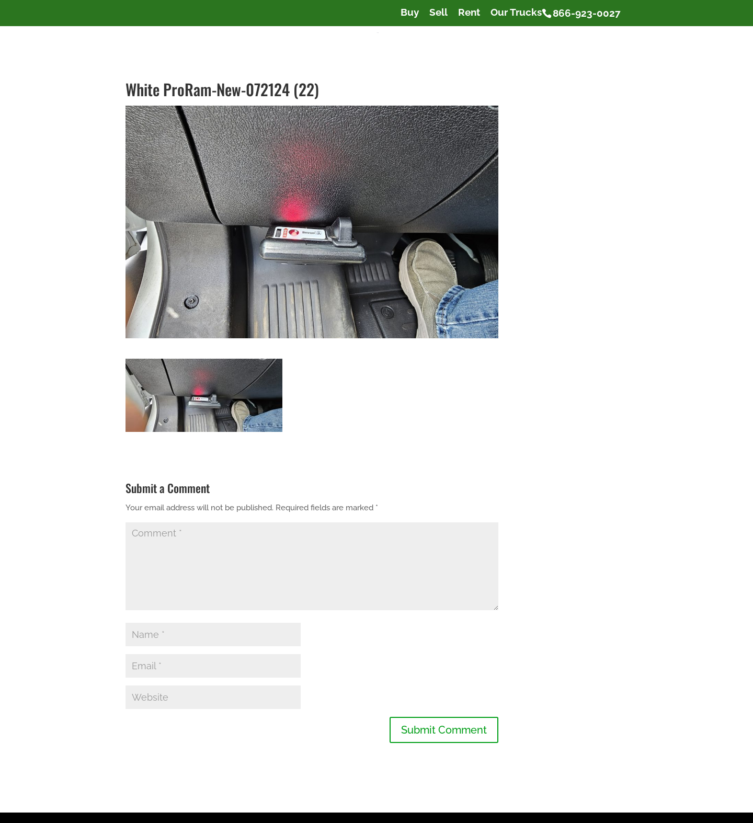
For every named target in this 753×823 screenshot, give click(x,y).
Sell (438, 12)
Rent (469, 12)
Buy (410, 12)
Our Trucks (516, 12)
